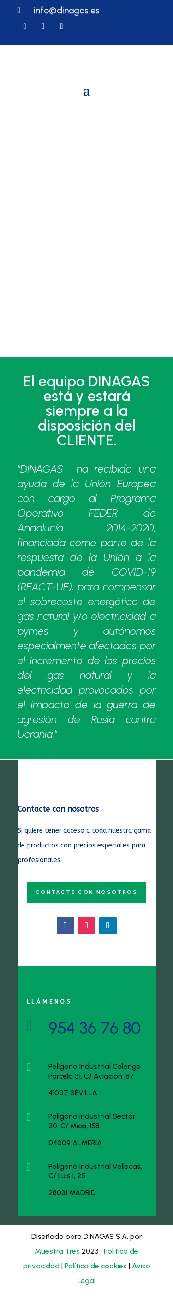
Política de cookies (96, 1265)
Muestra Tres (57, 1251)
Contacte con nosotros (86, 892)
